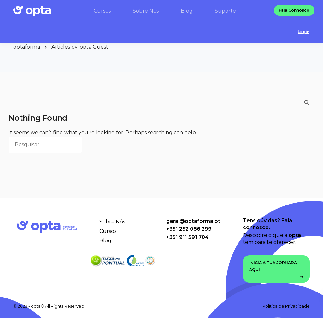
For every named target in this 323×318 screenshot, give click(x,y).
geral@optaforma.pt (193, 221)
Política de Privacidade (286, 306)
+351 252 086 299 (189, 229)
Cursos (107, 231)
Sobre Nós (112, 222)
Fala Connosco (294, 11)
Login (303, 32)
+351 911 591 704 (187, 237)
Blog (105, 241)
